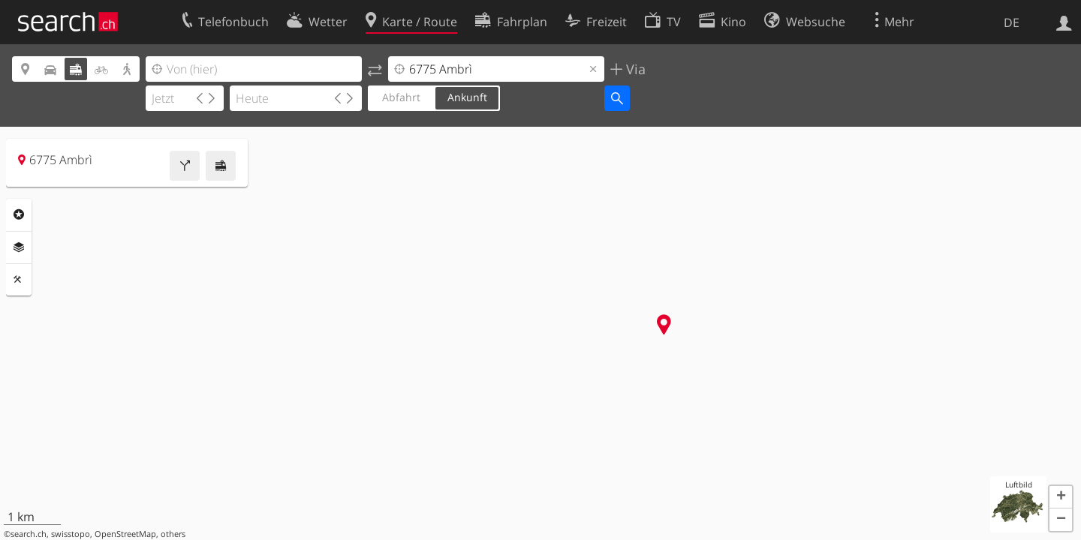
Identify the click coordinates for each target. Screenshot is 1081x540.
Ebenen (19, 247)
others (173, 534)
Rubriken (19, 214)
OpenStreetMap (125, 534)
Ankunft (467, 97)
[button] (1060, 497)
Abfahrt (401, 97)
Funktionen (19, 280)
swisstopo (70, 534)
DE (1011, 22)
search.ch (29, 534)
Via (634, 69)
